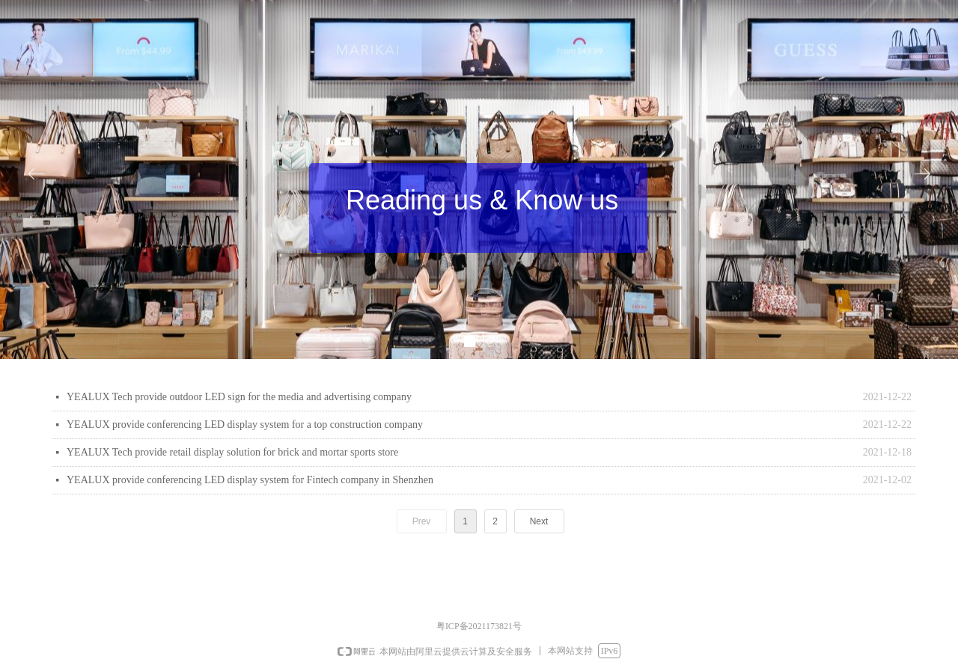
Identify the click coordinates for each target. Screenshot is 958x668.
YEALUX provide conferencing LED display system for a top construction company (245, 424)
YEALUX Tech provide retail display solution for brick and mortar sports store (232, 452)
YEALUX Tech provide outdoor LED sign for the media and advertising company (239, 396)
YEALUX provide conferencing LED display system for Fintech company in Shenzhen (250, 479)
